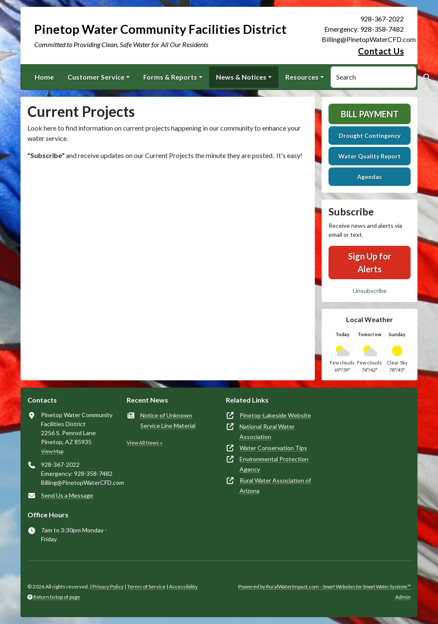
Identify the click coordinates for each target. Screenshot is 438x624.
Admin (403, 597)
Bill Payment (370, 114)
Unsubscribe (370, 290)
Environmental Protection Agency (274, 464)
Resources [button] (302, 77)
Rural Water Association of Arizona (275, 485)
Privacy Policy (108, 586)
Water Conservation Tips (273, 447)
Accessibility (183, 586)
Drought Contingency (369, 135)
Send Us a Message (67, 495)
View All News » (145, 442)
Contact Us (381, 51)
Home (44, 77)
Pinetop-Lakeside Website (275, 415)
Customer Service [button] (96, 77)
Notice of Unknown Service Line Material (167, 420)
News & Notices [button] (241, 77)
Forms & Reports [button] (170, 77)
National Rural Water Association (267, 431)
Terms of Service (146, 586)
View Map (52, 451)
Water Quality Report (369, 156)
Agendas (369, 176)
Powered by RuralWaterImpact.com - (324, 586)
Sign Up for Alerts (369, 262)
